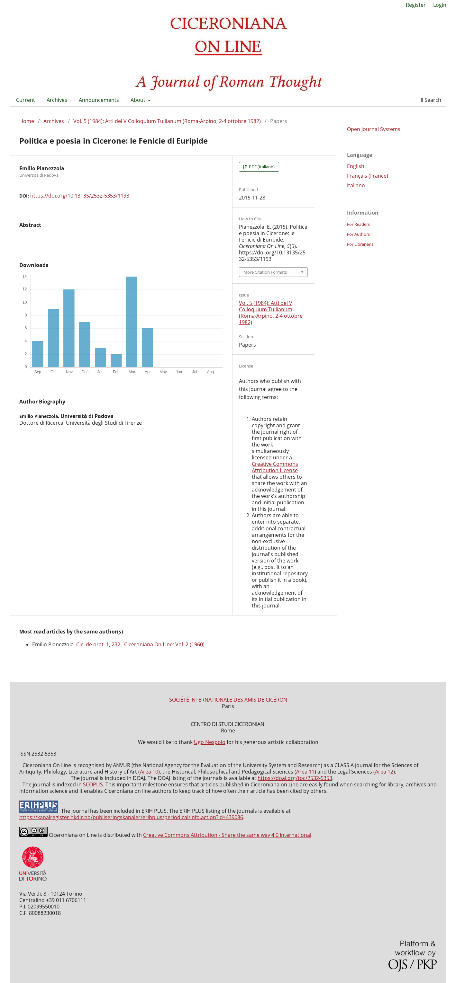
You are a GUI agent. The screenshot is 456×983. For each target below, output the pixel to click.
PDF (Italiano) (261, 167)
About (139, 99)
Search (431, 99)
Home (26, 121)
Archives (57, 99)
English (355, 166)
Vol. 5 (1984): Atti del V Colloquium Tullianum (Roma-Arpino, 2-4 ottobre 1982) (167, 121)
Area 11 (305, 771)
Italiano (356, 185)
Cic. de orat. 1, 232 (99, 644)
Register (416, 4)
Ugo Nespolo (209, 742)
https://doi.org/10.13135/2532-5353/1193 (79, 195)
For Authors (358, 234)
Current (25, 99)
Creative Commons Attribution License (275, 467)
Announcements (99, 99)
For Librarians (360, 244)
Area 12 (384, 771)
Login (439, 4)
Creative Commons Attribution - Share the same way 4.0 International (227, 834)
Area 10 (149, 771)
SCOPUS (93, 784)
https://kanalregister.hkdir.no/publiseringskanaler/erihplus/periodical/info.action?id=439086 (131, 817)
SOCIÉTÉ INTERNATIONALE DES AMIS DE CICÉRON (228, 699)
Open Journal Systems (373, 129)
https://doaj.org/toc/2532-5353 (295, 778)
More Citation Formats (265, 272)
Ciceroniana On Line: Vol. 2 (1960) (164, 644)
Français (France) (367, 175)
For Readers (358, 224)
